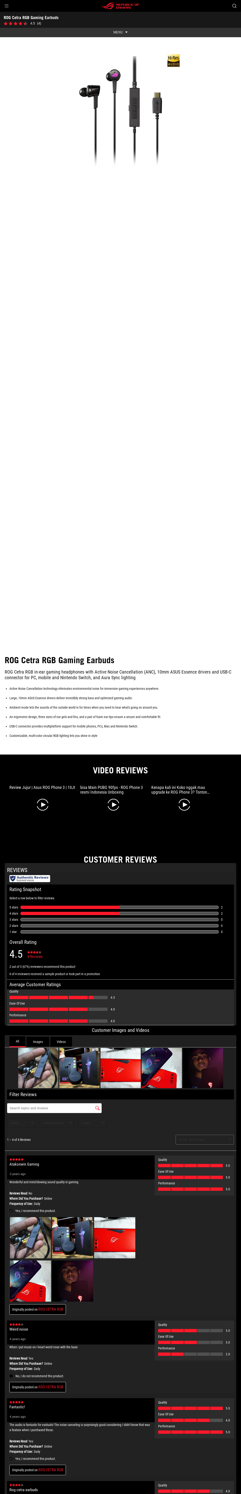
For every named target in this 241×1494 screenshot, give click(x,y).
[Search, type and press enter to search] (234, 6)
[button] (6, 6)
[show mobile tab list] (120, 32)
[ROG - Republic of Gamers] (120, 5)
